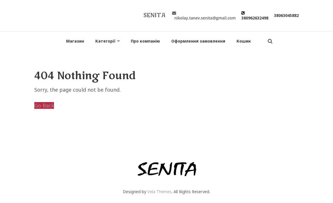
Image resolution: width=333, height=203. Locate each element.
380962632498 (254, 15)
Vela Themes (159, 191)
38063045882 (286, 15)
